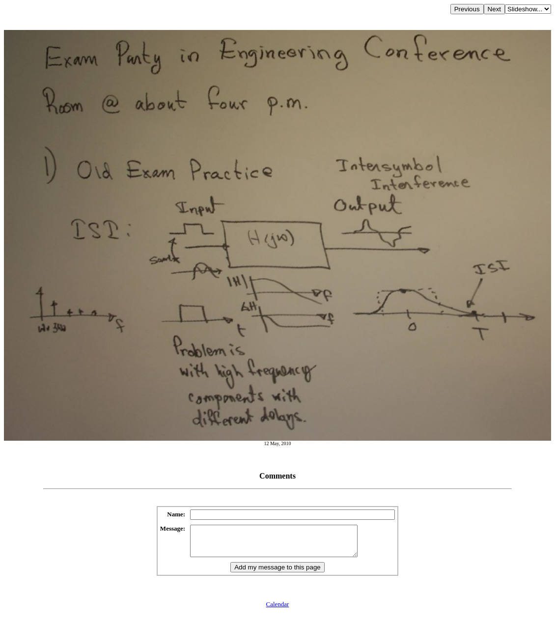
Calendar (277, 610)
